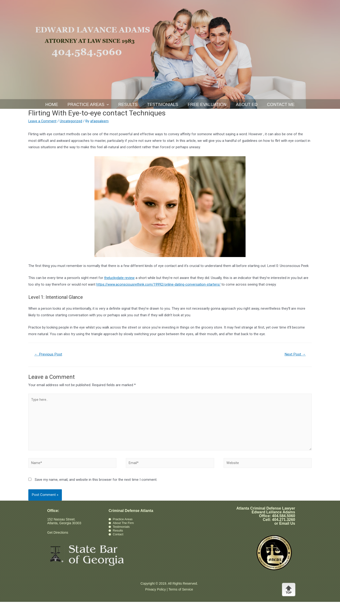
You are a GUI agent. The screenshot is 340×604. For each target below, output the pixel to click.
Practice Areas (88, 104)
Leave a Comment (42, 121)
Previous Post (48, 354)
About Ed (247, 104)
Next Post (295, 354)
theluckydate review (119, 278)
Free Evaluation (207, 104)
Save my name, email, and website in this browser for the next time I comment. (96, 482)
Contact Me (281, 104)
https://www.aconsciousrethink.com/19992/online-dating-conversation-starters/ (158, 284)
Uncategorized (71, 121)
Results (128, 104)
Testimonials (162, 104)
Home (51, 104)
